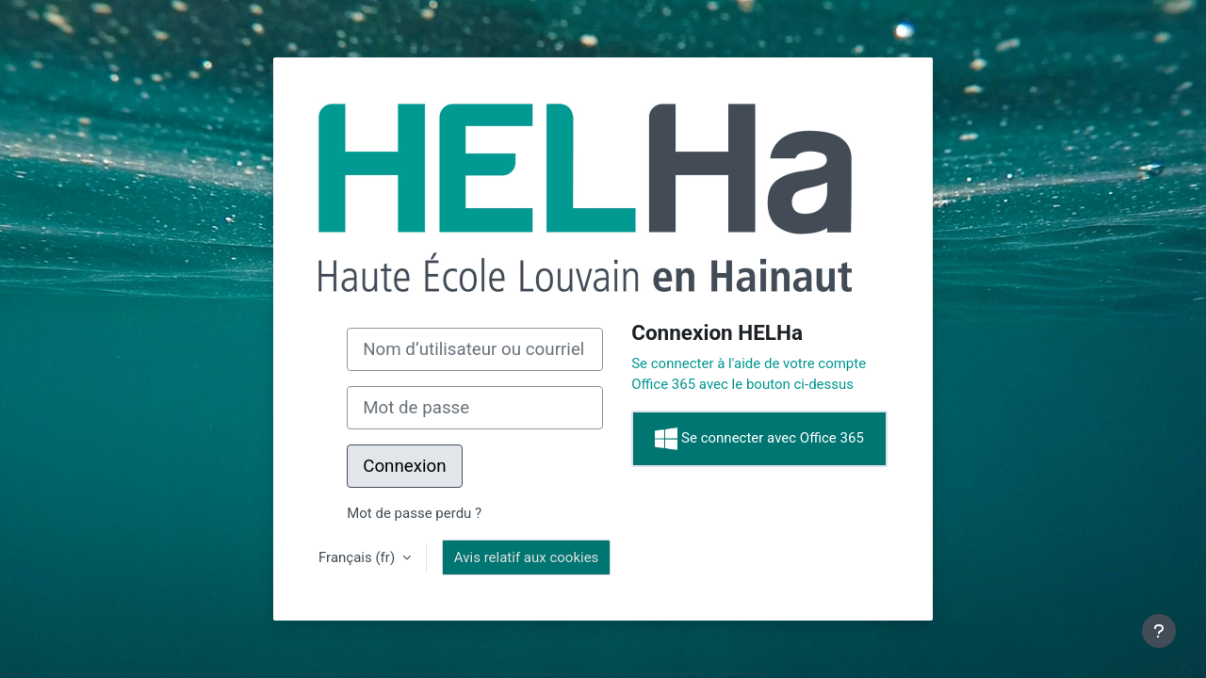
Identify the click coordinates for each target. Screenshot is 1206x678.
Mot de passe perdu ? (414, 513)
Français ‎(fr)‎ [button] (358, 557)
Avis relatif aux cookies (526, 557)
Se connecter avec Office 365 (759, 439)
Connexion (404, 466)
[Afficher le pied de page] (1159, 631)
